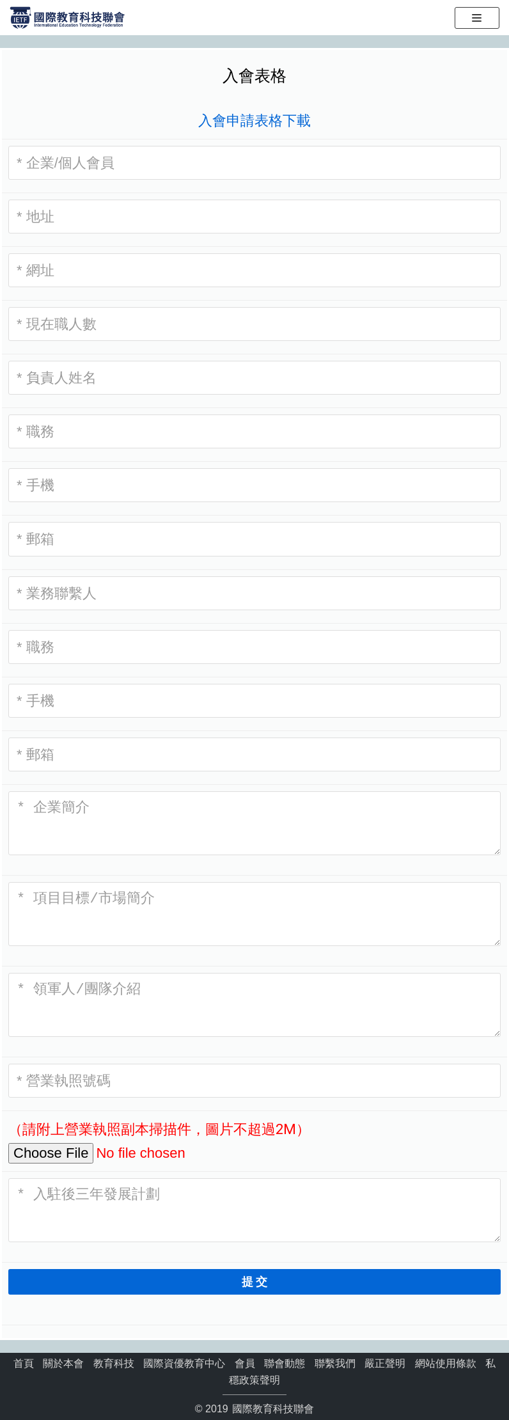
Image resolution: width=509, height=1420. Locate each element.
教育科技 (113, 1363)
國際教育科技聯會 (272, 1408)
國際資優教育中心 (184, 1363)
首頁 (23, 1363)
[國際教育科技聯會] (67, 17)
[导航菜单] (484, 18)
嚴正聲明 (384, 1363)
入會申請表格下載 (254, 121)
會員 (245, 1363)
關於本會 (63, 1363)
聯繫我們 (335, 1363)
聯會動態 (284, 1363)
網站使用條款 (445, 1363)
